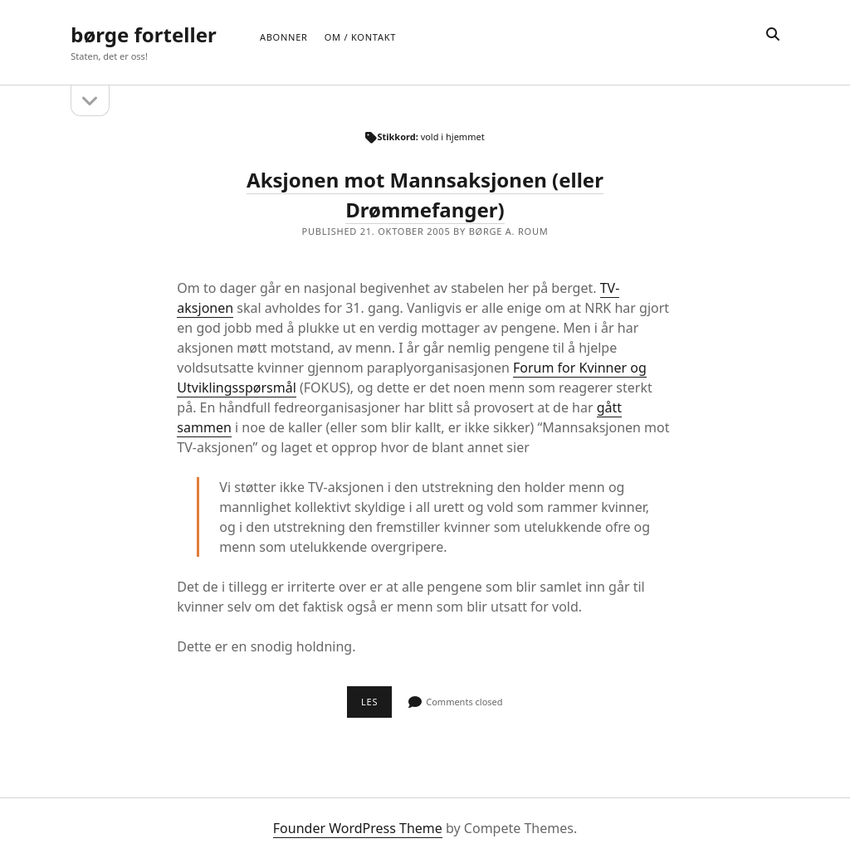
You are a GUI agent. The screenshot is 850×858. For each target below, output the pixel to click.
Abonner (284, 37)
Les (376, 706)
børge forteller (143, 34)
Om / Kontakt (360, 37)
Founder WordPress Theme (357, 828)
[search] (773, 35)
